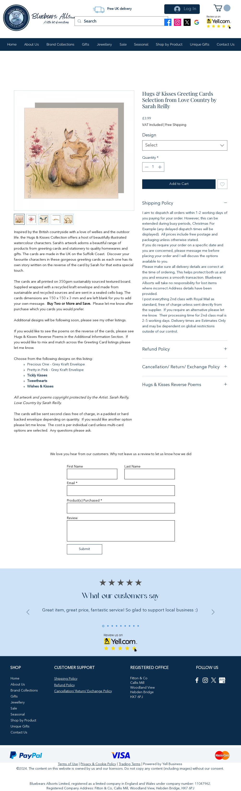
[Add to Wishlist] (222, 184)
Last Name (132, 466)
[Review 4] (116, 626)
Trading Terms (130, 764)
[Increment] (160, 167)
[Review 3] (112, 626)
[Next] (157, 10)
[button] (222, 8)
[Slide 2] (120, 6)
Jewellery (18, 702)
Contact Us (19, 732)
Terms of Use (68, 764)
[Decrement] (146, 167)
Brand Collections (24, 690)
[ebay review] (125, 626)
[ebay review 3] (134, 626)
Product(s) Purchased (83, 500)
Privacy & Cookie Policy (98, 764)
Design (149, 135)
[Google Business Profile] (196, 22)
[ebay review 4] (138, 626)
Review (72, 518)
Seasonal (18, 714)
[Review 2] (108, 626)
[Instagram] (177, 22)
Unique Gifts (20, 726)
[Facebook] (167, 22)
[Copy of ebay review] (129, 626)
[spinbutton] (153, 167)
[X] (187, 22)
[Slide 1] (114, 6)
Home (15, 678)
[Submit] (84, 549)
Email (71, 483)
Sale (14, 708)
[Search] (121, 21)
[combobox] (184, 145)
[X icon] (213, 680)
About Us (18, 684)
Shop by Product (23, 720)
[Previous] (83, 10)
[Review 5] (121, 626)
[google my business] (222, 680)
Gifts (14, 696)
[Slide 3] (126, 6)
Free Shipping (175, 125)
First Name (75, 466)
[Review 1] (103, 626)
